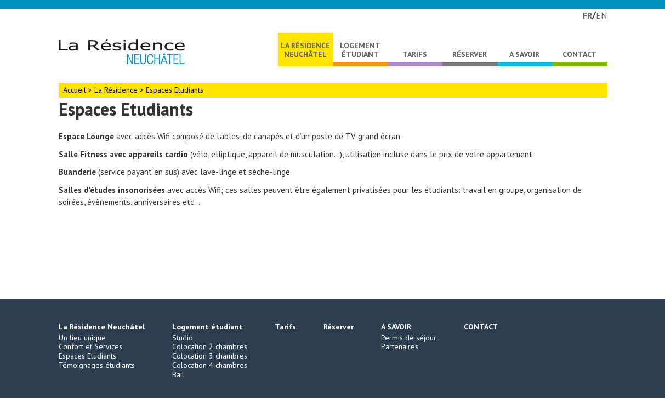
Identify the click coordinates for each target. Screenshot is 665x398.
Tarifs (414, 54)
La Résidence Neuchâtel (305, 50)
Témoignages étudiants (97, 365)
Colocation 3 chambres (209, 356)
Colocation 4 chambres (209, 365)
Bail (178, 374)
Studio (182, 338)
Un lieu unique (82, 338)
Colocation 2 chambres (209, 346)
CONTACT (579, 54)
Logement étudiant (360, 50)
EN (601, 15)
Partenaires (399, 346)
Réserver (469, 54)
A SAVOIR (524, 54)
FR (587, 15)
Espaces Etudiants (87, 356)
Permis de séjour (408, 338)
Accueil (74, 90)
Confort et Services (90, 346)
